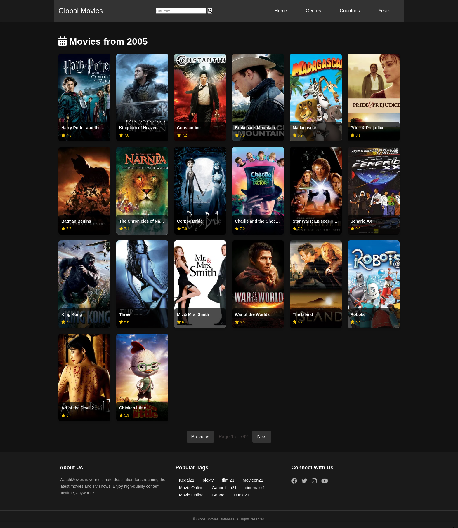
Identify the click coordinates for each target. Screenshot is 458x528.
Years (384, 10)
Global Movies (80, 11)
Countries (350, 10)
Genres (313, 10)
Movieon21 (253, 480)
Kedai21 (187, 480)
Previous (200, 436)
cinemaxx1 (255, 487)
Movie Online (191, 487)
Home (281, 10)
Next (262, 436)
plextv (208, 480)
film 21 (228, 480)
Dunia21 (241, 495)
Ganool (218, 495)
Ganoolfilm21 (224, 487)
